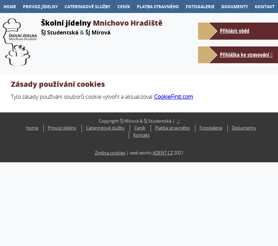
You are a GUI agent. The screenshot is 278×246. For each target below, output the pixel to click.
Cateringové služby (87, 7)
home (9, 7)
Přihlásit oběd (234, 31)
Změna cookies (110, 153)
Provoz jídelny (40, 7)
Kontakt (265, 7)
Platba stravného (158, 7)
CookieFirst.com (173, 96)
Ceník (123, 7)
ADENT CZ (163, 153)
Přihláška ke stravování (244, 54)
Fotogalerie (200, 7)
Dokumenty (234, 7)
